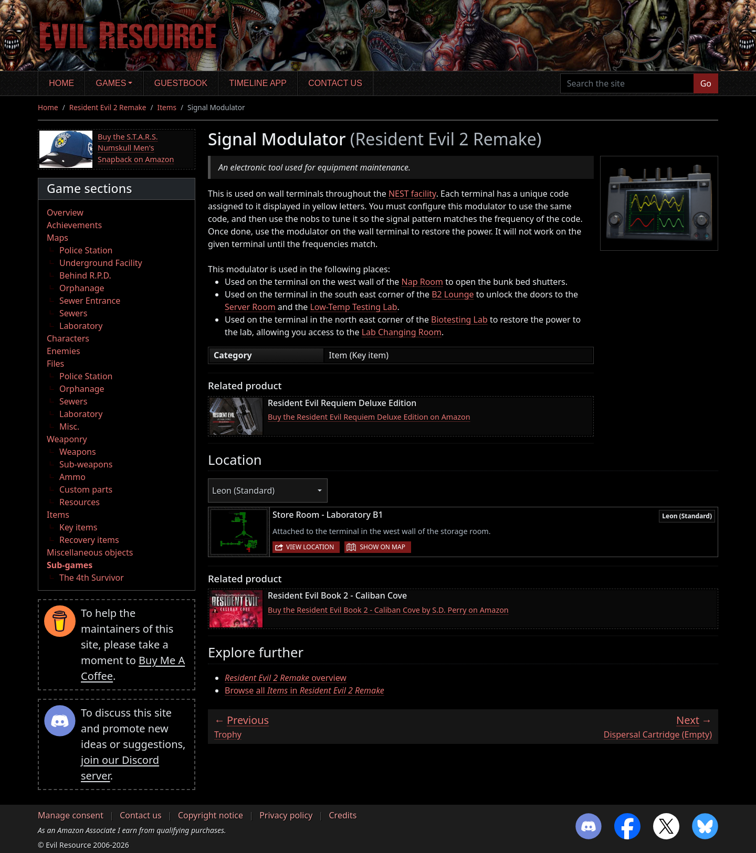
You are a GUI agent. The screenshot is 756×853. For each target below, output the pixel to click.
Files (55, 363)
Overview (65, 212)
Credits (342, 815)
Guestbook (180, 83)
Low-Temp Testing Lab (353, 307)
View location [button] (310, 546)
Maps (57, 237)
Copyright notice (210, 815)
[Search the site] (627, 83)
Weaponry (67, 439)
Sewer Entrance (89, 300)
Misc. (69, 426)
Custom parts (85, 489)
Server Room (250, 307)
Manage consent (70, 815)
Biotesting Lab (459, 319)
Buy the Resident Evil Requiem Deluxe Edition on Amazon (369, 417)
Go (705, 83)
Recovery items (89, 540)
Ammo (72, 477)
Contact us (335, 83)
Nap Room (422, 281)
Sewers (73, 313)
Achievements (74, 225)
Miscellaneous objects (90, 552)
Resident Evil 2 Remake (107, 107)
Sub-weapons (85, 464)
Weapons (77, 451)
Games (111, 83)
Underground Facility (100, 263)
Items (167, 107)
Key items (78, 527)
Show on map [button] (382, 546)
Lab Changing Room (402, 332)
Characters (68, 338)
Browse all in (304, 690)
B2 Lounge (453, 294)
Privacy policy (285, 815)
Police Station (86, 250)
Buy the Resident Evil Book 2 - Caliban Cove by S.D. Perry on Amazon (388, 610)
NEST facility (412, 193)
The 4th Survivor (91, 577)
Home (61, 83)
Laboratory (80, 326)
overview (285, 678)
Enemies (63, 351)
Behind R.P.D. (85, 275)
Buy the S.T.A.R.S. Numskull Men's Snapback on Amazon (136, 148)
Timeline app (258, 83)
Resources (79, 502)
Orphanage (81, 288)
